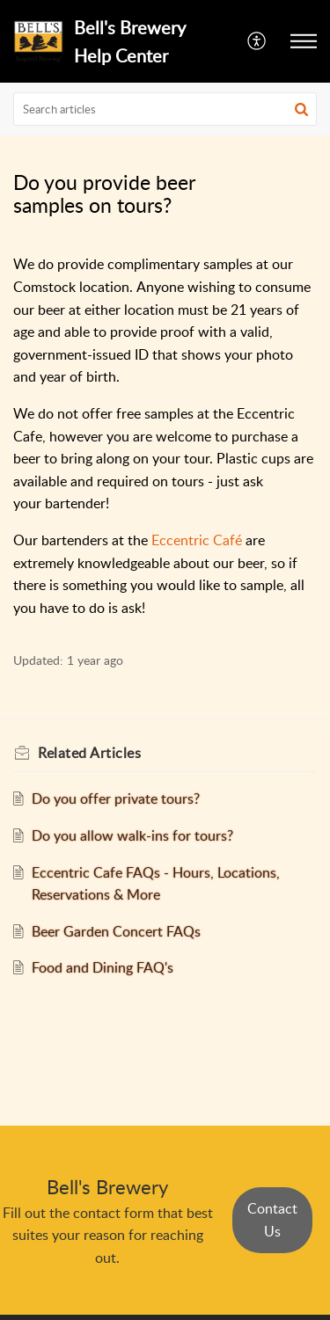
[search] (165, 109)
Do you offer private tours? (116, 798)
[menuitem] (257, 41)
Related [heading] (89, 752)
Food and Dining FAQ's (102, 967)
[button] (257, 41)
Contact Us (272, 1220)
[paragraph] (165, 436)
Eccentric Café (196, 540)
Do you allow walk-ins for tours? (132, 835)
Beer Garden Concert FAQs (116, 931)
